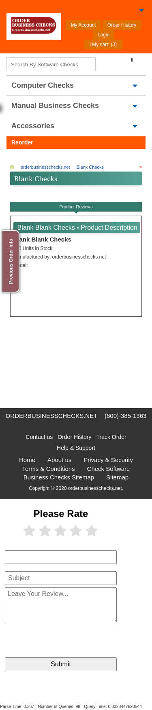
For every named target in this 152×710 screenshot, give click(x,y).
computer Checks (42, 85)
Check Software (108, 468)
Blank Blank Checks (42, 239)
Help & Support (76, 448)
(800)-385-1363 (125, 415)
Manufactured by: (59, 257)
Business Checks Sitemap (59, 477)
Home (27, 459)
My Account (83, 25)
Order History (121, 25)
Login (103, 35)
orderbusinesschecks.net (52, 415)
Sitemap (117, 477)
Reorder (22, 142)
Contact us (39, 437)
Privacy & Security (108, 459)
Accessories (32, 126)
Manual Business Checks (55, 106)
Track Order (111, 437)
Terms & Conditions (48, 468)
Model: (20, 265)
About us (59, 459)
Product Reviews (76, 206)
